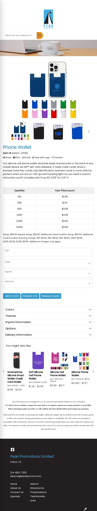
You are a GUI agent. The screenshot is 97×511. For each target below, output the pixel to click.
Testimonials (37, 496)
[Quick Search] (19, 35)
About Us (15, 488)
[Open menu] (91, 35)
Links (33, 500)
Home (13, 484)
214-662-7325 (18, 472)
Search (34, 484)
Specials (15, 496)
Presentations (38, 492)
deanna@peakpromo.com (25, 476)
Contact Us (16, 492)
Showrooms (37, 488)
